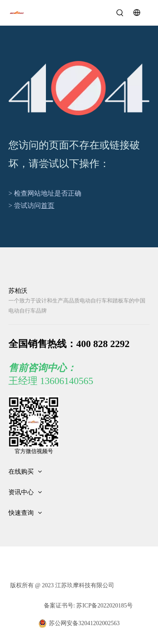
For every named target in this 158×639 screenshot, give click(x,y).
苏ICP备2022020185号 (104, 605)
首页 (47, 205)
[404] (79, 88)
